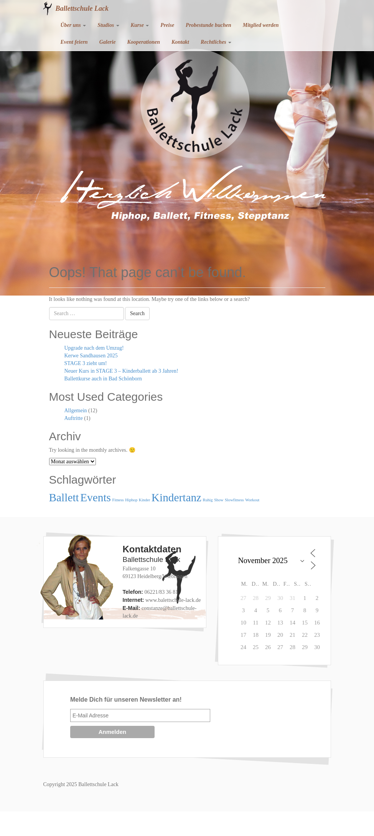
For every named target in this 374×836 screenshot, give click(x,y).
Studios (108, 25)
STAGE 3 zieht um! (85, 363)
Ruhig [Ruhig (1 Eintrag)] (208, 500)
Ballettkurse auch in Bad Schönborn (103, 379)
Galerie (107, 42)
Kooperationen (143, 42)
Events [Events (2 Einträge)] (95, 497)
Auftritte (73, 418)
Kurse (140, 25)
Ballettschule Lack (82, 8)
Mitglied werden (261, 25)
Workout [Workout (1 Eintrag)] (252, 500)
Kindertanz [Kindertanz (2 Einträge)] (176, 497)
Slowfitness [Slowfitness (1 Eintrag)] (234, 500)
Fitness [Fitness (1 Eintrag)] (118, 500)
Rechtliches (216, 42)
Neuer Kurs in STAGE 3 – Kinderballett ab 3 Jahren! (121, 371)
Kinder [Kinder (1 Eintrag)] (144, 500)
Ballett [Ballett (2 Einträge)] (64, 497)
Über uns (73, 25)
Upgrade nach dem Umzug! (94, 348)
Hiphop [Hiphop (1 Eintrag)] (131, 500)
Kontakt (180, 42)
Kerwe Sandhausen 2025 (91, 356)
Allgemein (75, 410)
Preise (167, 25)
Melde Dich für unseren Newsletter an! (126, 699)
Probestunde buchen (208, 25)
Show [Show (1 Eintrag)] (218, 500)
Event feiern (74, 42)
